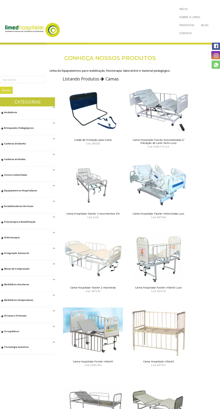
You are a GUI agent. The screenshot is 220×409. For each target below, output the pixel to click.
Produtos (204, 26)
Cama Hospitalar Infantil (195, 157)
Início (177, 26)
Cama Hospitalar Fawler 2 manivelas (79, 159)
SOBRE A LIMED (147, 9)
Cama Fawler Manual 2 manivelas (195, 258)
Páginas (190, 26)
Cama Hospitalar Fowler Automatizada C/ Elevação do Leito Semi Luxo (118, 111)
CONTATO (207, 9)
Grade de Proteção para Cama (79, 110)
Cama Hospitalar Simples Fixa (79, 209)
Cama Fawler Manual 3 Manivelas (118, 258)
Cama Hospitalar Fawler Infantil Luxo (118, 159)
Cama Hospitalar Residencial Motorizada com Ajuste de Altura (79, 309)
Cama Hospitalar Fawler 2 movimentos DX (157, 110)
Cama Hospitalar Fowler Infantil (157, 159)
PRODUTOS (171, 9)
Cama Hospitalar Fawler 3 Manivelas (79, 258)
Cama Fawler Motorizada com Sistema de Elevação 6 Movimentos (157, 260)
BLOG (190, 9)
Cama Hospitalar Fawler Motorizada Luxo (195, 110)
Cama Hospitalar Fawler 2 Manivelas (118, 209)
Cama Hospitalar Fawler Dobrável (157, 209)
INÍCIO (125, 9)
